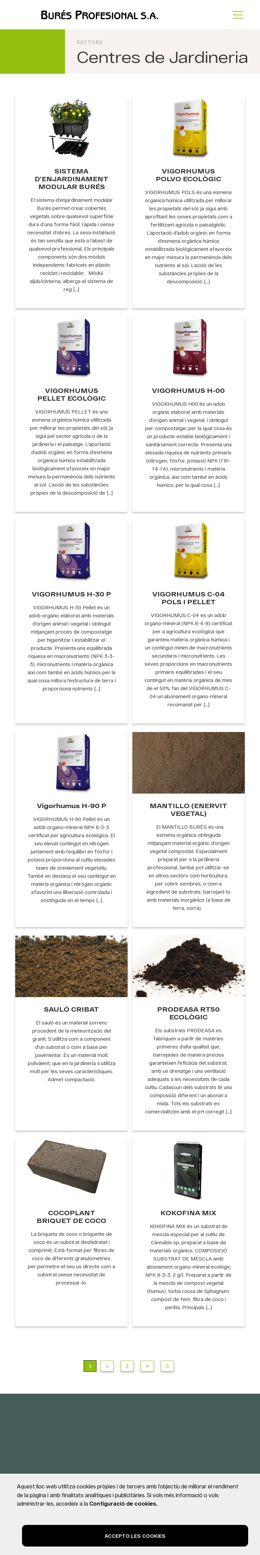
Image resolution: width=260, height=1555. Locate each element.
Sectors (90, 42)
